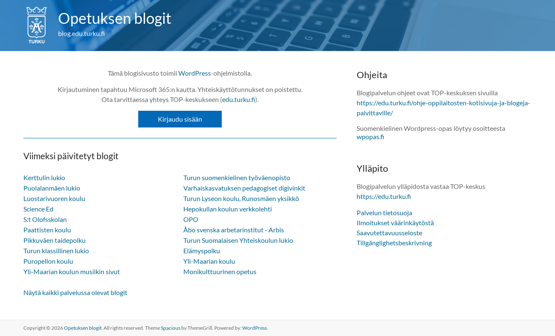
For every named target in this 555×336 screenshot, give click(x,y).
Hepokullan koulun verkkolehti (227, 209)
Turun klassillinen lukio (56, 251)
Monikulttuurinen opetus (219, 271)
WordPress (194, 73)
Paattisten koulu (47, 230)
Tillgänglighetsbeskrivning (394, 243)
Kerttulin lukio (44, 177)
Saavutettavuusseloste (389, 233)
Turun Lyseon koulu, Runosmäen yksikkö (241, 198)
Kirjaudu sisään (180, 119)
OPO (190, 219)
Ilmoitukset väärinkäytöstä (395, 223)
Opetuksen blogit (114, 18)
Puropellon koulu (48, 261)
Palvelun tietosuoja (384, 212)
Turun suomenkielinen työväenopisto (236, 177)
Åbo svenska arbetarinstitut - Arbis (233, 230)
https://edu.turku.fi (384, 196)
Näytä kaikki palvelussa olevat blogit (75, 292)
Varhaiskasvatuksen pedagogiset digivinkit (244, 188)
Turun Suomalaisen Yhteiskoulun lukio (238, 240)
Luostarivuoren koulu (54, 198)
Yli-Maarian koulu (209, 261)
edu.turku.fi (238, 99)
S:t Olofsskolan (45, 219)
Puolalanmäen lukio (51, 188)
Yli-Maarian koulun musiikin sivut (71, 271)
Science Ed (38, 209)
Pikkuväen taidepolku (54, 240)
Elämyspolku (201, 251)
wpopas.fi (370, 136)
